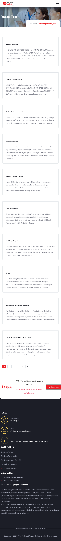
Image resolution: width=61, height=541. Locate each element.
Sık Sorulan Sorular (12, 141)
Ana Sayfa (33, 24)
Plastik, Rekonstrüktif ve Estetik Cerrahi (18, 337)
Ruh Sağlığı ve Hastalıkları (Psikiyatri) (17, 305)
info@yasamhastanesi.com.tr (20, 431)
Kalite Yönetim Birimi (12, 44)
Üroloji (8, 273)
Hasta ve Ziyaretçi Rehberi (14, 176)
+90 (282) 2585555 (17, 421)
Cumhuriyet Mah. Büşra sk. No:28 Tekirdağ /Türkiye (29, 441)
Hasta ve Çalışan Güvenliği (14, 79)
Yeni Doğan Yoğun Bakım (13, 241)
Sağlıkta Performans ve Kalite (15, 112)
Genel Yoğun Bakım (12, 208)
